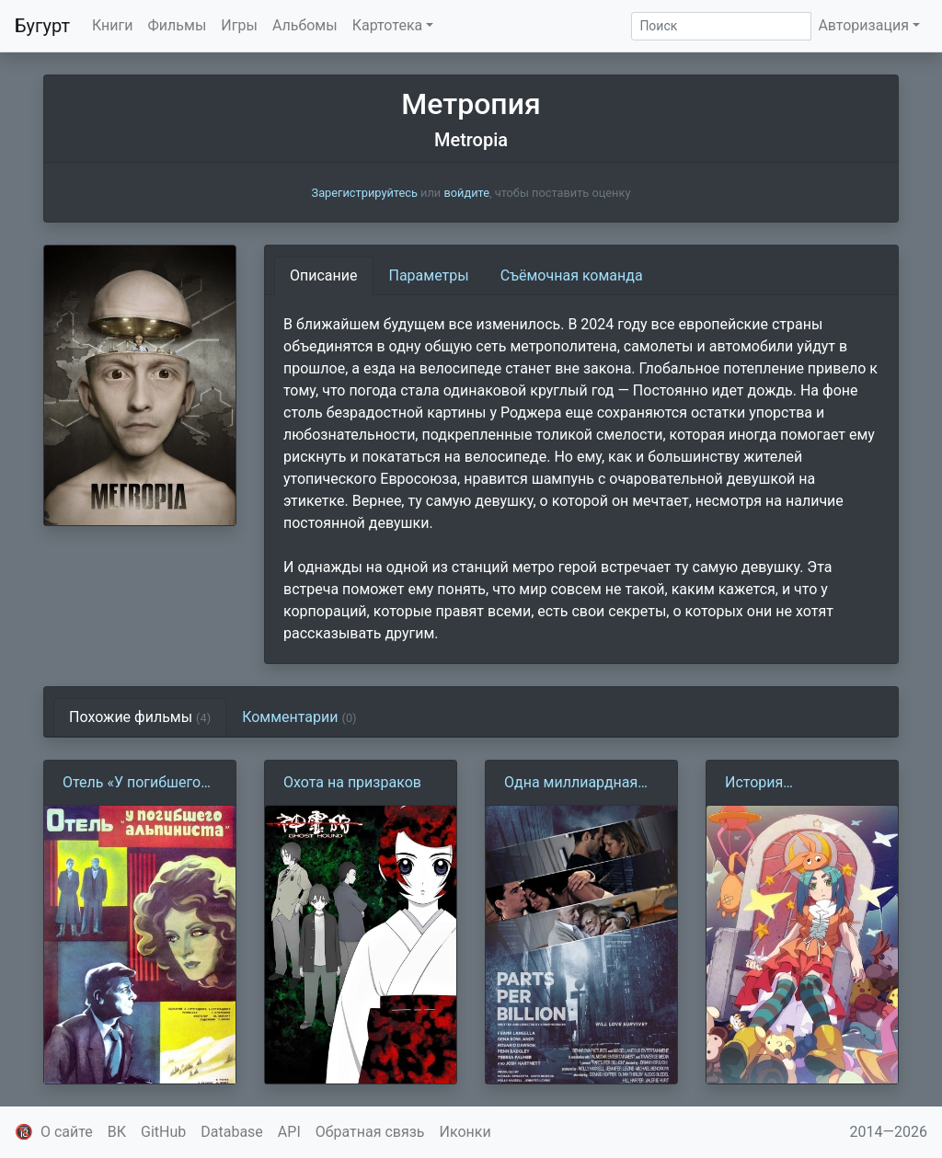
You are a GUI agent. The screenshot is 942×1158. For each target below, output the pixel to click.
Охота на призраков (352, 782)
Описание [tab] (324, 275)
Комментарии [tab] (299, 717)
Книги (112, 25)
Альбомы (305, 25)
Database (232, 1132)
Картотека (387, 25)
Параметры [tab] (429, 275)
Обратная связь (370, 1132)
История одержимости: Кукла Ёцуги (796, 784)
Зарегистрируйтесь (365, 193)
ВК (117, 1132)
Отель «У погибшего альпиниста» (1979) (132, 784)
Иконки (465, 1132)
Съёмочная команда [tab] (571, 275)
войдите (466, 193)
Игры (239, 25)
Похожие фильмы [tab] (140, 717)
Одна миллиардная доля (571, 784)
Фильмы (177, 25)
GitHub (163, 1132)
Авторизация (863, 25)
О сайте (66, 1132)
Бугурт (42, 26)
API (289, 1132)
